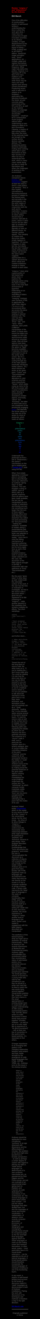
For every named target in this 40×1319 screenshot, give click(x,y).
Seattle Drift (17, 467)
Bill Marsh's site (18, 1306)
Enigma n (15, 180)
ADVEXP (14, 409)
